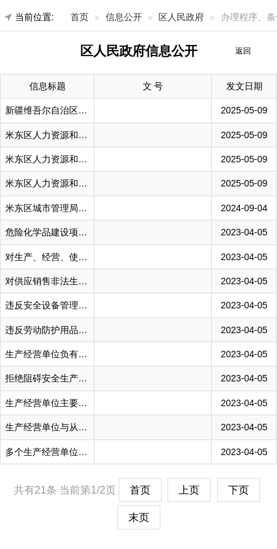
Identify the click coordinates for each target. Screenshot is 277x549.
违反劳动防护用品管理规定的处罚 (73, 330)
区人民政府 (181, 17)
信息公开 (124, 17)
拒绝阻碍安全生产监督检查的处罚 (73, 378)
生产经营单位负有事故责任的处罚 (73, 354)
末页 (138, 517)
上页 (189, 490)
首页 (79, 17)
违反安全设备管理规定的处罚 (64, 305)
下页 (238, 490)
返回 (243, 50)
